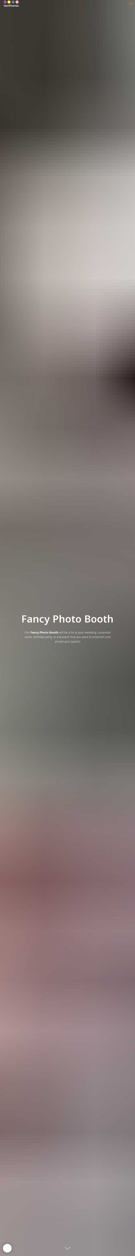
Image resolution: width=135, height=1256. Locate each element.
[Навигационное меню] (130, 4)
